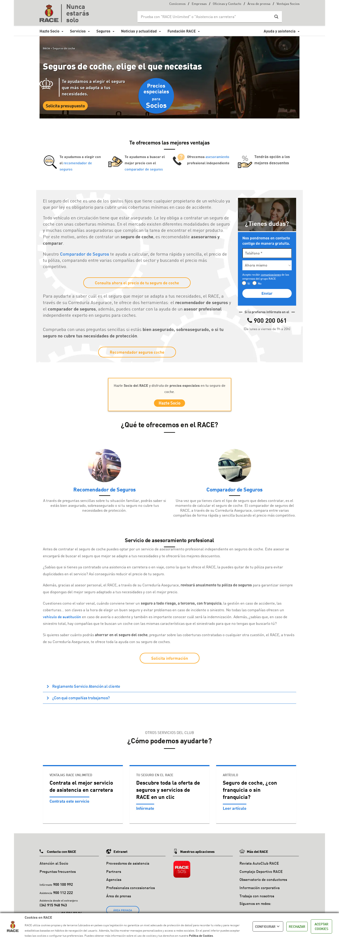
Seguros (103, 31)
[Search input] (205, 16)
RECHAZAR (297, 926)
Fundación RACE (182, 31)
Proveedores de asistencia (127, 865)
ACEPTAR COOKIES (321, 926)
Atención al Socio (54, 865)
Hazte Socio (49, 31)
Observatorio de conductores (263, 881)
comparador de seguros (144, 169)
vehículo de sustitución (62, 618)
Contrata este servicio (69, 802)
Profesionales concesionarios (130, 889)
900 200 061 (270, 320)
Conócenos (177, 4)
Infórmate (145, 810)
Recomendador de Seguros (104, 491)
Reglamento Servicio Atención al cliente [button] (85, 687)
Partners (113, 873)
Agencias (113, 881)
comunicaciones (271, 274)
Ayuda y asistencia (279, 31)
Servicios (78, 31)
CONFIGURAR (268, 926)
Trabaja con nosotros (256, 897)
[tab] (169, 688)
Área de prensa (258, 4)
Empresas (199, 4)
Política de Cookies (201, 935)
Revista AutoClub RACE (259, 865)
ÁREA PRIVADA (122, 912)
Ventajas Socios (288, 4)
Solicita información (169, 659)
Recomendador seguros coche (137, 352)
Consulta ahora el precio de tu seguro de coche (137, 282)
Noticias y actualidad (139, 31)
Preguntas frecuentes (58, 873)
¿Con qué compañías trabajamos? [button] (80, 699)
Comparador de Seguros (84, 254)
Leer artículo (234, 810)
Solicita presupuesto (65, 105)
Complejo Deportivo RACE (261, 873)
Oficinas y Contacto (227, 4)
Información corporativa (259, 889)
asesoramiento (217, 156)
